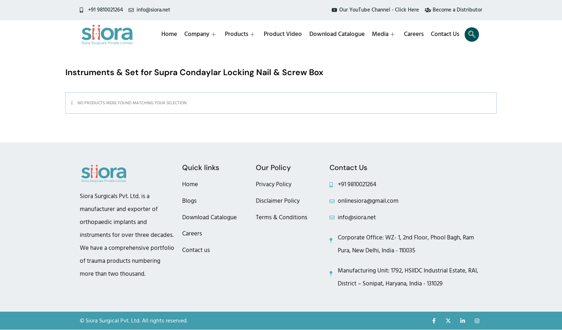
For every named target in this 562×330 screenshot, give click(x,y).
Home (170, 34)
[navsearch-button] (472, 34)
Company (200, 34)
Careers (414, 34)
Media (383, 34)
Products (240, 34)
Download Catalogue (337, 34)
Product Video (283, 34)
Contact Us (445, 34)
